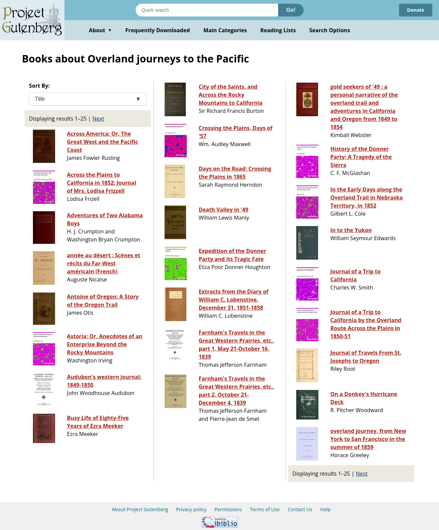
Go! (291, 10)
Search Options (329, 30)
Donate (415, 10)
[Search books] (207, 10)
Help (325, 509)
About (100, 30)
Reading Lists (278, 30)
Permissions (228, 509)
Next (98, 118)
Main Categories (225, 30)
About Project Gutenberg (140, 509)
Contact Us (300, 509)
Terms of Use (265, 509)
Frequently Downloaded (157, 30)
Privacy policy (191, 509)
